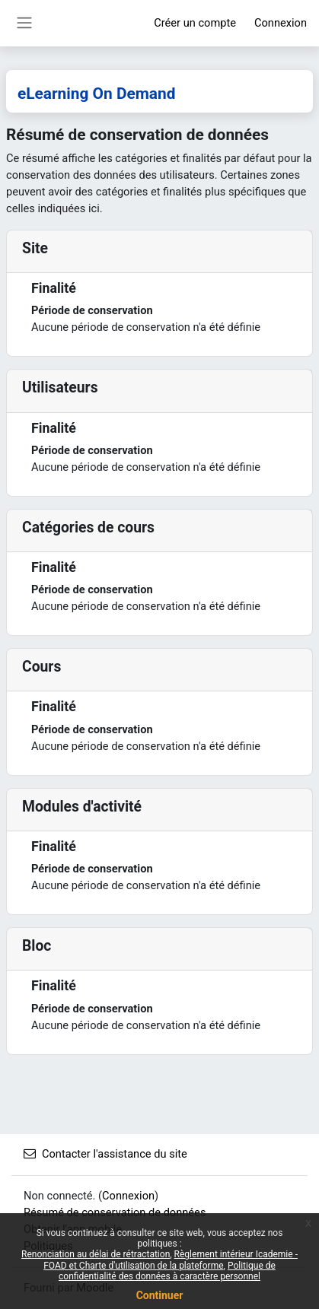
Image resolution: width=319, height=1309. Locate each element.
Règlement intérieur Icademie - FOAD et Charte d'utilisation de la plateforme (170, 1259)
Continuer (159, 1295)
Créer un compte (195, 23)
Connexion (280, 23)
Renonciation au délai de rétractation (95, 1254)
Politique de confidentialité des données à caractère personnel (167, 1271)
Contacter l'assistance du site (105, 1154)
